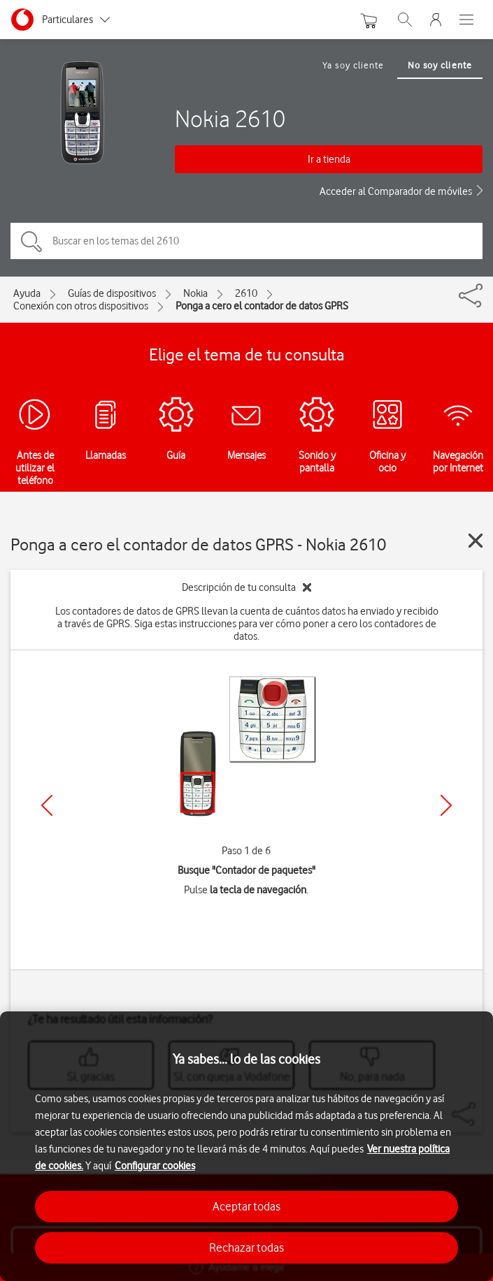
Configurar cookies (155, 1165)
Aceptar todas (246, 1206)
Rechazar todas (246, 1247)
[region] (246, 1146)
